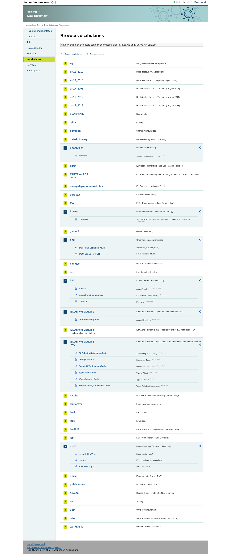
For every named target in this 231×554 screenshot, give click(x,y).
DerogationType (86, 359)
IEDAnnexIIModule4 (82, 341)
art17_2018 (76, 105)
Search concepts (96, 54)
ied (72, 280)
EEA (40, 2)
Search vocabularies (73, 54)
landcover (76, 404)
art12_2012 (76, 71)
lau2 (72, 421)
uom (72, 509)
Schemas (31, 53)
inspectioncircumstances (91, 295)
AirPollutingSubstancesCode (93, 353)
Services (31, 65)
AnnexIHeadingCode (89, 319)
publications (77, 484)
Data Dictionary (50, 25)
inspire (74, 395)
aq (71, 63)
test (72, 501)
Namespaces (33, 70)
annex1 (82, 288)
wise (73, 518)
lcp (72, 437)
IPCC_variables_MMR (89, 254)
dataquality (76, 147)
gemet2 (74, 231)
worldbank (76, 526)
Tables (30, 42)
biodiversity (77, 114)
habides (75, 263)
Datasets (31, 36)
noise (73, 476)
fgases (74, 211)
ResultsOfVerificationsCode (92, 366)
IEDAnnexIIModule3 (82, 329)
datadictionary (78, 139)
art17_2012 (76, 97)
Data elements (34, 48)
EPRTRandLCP (79, 174)
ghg (72, 240)
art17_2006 (76, 88)
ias (71, 272)
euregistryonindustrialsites (86, 186)
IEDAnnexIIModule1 (82, 311)
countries (83, 219)
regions (82, 460)
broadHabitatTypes (88, 454)
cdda (73, 122)
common (75, 130)
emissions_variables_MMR (92, 248)
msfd (73, 446)
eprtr (73, 165)
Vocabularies (34, 59)
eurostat (75, 194)
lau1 (72, 412)
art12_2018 (76, 80)
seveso (74, 493)
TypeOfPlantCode (87, 372)
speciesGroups (86, 466)
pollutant (83, 301)
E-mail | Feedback (36, 544)
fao (72, 203)
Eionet (39, 25)
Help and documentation (39, 31)
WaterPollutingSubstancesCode (94, 385)
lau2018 (74, 429)
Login (178, 2)
